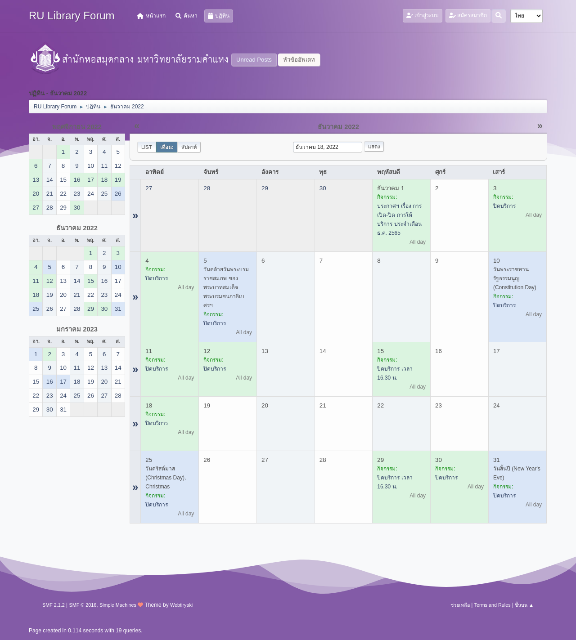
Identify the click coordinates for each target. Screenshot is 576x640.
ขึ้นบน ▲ (524, 605)
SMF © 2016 (83, 605)
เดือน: (167, 147)
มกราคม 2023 (77, 329)
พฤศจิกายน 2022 (77, 126)
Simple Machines (117, 605)
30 (323, 188)
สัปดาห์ (189, 147)
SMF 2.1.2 (53, 605)
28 (206, 188)
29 (264, 188)
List (146, 147)
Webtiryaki (181, 605)
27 (148, 188)
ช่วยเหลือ (460, 605)
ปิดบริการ (504, 206)
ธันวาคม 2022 (77, 228)
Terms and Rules (492, 605)
